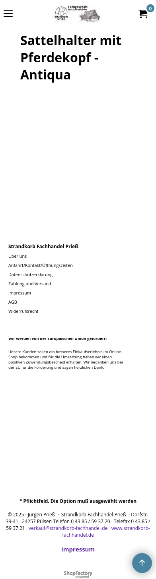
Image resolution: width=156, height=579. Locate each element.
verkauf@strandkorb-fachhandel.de (68, 528)
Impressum (78, 549)
